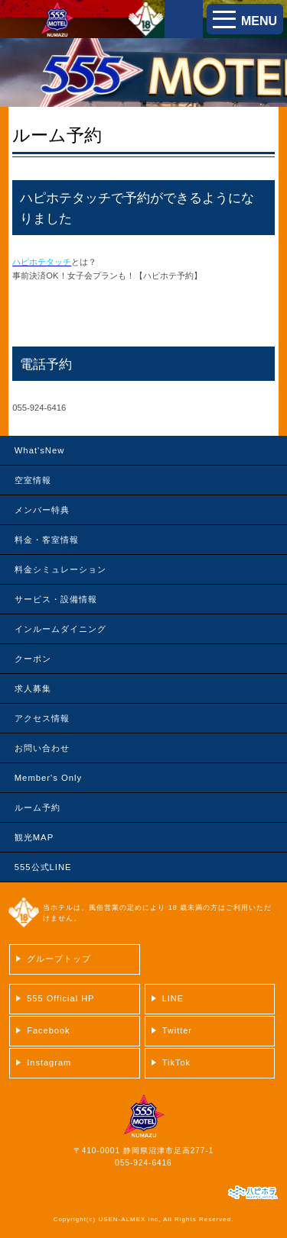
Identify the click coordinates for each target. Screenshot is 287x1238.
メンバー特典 (42, 509)
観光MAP (34, 837)
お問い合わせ (42, 748)
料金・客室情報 (47, 539)
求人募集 (33, 688)
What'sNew (40, 450)
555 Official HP (60, 998)
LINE (173, 998)
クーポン (33, 658)
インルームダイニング (60, 629)
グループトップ (59, 958)
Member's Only (48, 777)
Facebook (48, 1030)
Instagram (49, 1062)
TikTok (176, 1062)
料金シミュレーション (60, 569)
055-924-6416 (143, 1163)
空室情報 (33, 480)
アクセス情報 (42, 718)
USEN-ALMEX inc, (129, 1219)
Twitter (177, 1030)
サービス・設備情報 (56, 599)
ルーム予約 (37, 807)
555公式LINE (43, 867)
